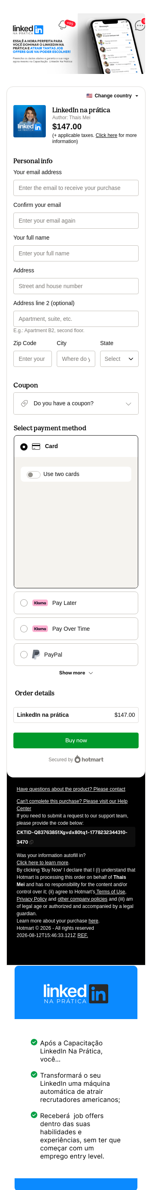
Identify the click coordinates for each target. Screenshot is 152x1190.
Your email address (37, 172)
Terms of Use (110, 797)
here (93, 826)
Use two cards (61, 474)
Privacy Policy (32, 804)
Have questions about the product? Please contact (71, 694)
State (85, 343)
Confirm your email (37, 205)
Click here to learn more (42, 768)
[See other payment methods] (76, 577)
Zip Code (24, 343)
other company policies (82, 804)
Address (23, 270)
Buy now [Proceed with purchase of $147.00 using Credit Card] (76, 645)
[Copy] (75, 742)
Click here (106, 135)
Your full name (31, 237)
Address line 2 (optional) (44, 303)
